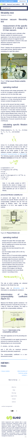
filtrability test (19, 288)
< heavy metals (5, 371)
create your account (22, 1)
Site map (14, 393)
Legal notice (14, 396)
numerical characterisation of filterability (13, 154)
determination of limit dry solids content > (22, 373)
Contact (14, 399)
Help (14, 390)
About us (14, 387)
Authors (14, 402)
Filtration (3, 366)
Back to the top (13, 380)
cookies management (6, 406)
